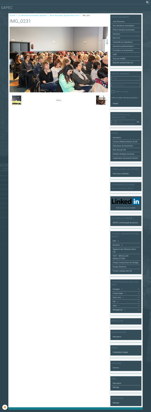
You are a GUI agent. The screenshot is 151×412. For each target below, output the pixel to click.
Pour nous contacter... (121, 174)
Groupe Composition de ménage (125, 263)
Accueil (12, 16)
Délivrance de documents (123, 146)
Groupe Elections (119, 267)
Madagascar (119, 310)
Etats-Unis (118, 297)
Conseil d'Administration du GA (125, 142)
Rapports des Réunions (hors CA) (124, 250)
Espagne (118, 289)
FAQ (116, 241)
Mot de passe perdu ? (130, 98)
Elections (116, 34)
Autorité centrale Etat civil (123, 63)
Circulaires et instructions (123, 50)
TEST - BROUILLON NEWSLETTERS (120, 257)
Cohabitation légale (120, 352)
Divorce (116, 368)
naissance (117, 137)
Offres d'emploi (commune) (124, 30)
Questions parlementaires (123, 46)
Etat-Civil (116, 38)
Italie (116, 305)
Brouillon (118, 245)
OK (138, 122)
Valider (115, 103)
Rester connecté (120, 91)
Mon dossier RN (119, 150)
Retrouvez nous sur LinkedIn (125, 208)
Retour (58, 100)
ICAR (115, 54)
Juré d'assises (119, 21)
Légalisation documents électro (125, 158)
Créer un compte (117, 98)
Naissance (117, 337)
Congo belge (119, 293)
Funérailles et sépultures (123, 42)
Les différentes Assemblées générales (32, 16)
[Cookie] (4, 407)
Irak (116, 301)
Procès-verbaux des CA (122, 271)
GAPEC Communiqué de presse (125, 223)
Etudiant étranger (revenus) (123, 154)
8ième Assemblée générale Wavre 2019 (64, 16)
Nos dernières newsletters (123, 26)
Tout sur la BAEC (119, 59)
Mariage (116, 387)
